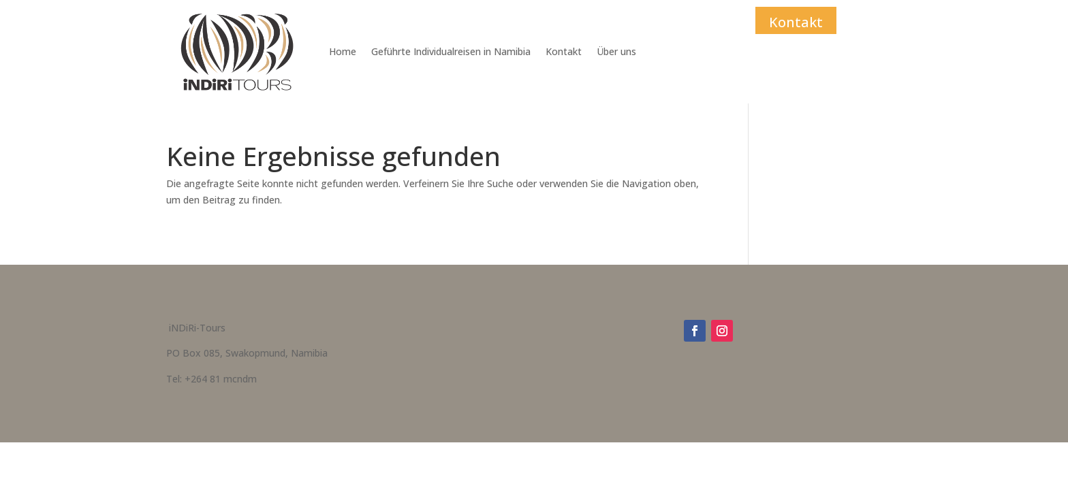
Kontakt (564, 51)
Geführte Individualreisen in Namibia (451, 51)
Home (342, 51)
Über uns (616, 51)
